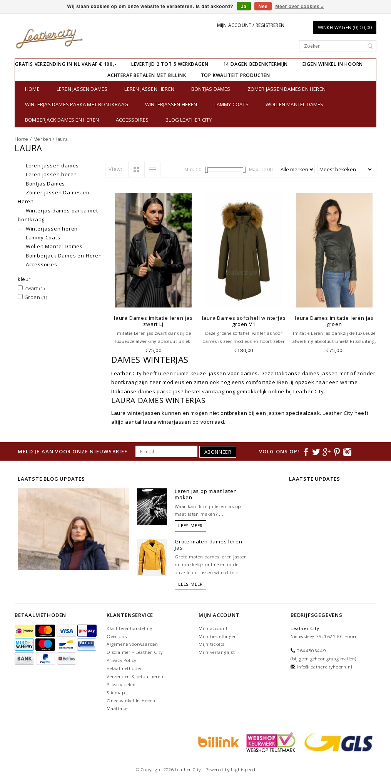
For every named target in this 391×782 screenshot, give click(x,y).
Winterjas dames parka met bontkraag (76, 104)
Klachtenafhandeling (129, 628)
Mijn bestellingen (218, 636)
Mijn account (213, 628)
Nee (263, 6)
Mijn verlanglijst (217, 652)
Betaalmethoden (125, 668)
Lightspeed (243, 769)
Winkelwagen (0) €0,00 (345, 27)
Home (32, 88)
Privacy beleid (122, 684)
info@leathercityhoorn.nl (324, 667)
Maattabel (118, 708)
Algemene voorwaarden (132, 644)
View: (115, 168)
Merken (42, 139)
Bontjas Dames (211, 88)
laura (62, 139)
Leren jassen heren (149, 88)
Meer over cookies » (299, 6)
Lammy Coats (231, 104)
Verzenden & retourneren (135, 676)
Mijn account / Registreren (250, 25)
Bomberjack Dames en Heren (62, 119)
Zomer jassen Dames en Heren (286, 88)
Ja (244, 6)
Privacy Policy (121, 660)
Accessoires (132, 119)
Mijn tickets (212, 644)
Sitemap (116, 692)
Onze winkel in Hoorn (131, 700)
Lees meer (190, 525)
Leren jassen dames (82, 88)
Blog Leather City (188, 119)
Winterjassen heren (171, 104)
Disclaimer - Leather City (135, 652)
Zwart (31, 288)
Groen (32, 297)
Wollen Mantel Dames (295, 104)
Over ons (117, 636)
